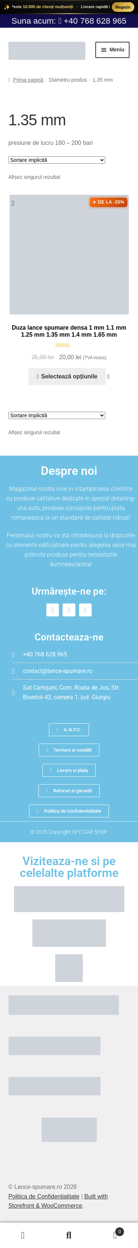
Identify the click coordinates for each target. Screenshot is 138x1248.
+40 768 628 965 (95, 20)
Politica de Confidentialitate (43, 1196)
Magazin (123, 7)
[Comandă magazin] (56, 160)
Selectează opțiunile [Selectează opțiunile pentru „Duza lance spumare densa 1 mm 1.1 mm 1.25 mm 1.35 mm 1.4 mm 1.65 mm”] (69, 376)
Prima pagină (28, 80)
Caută (69, 1235)
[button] (15, 203)
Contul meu (23, 1235)
